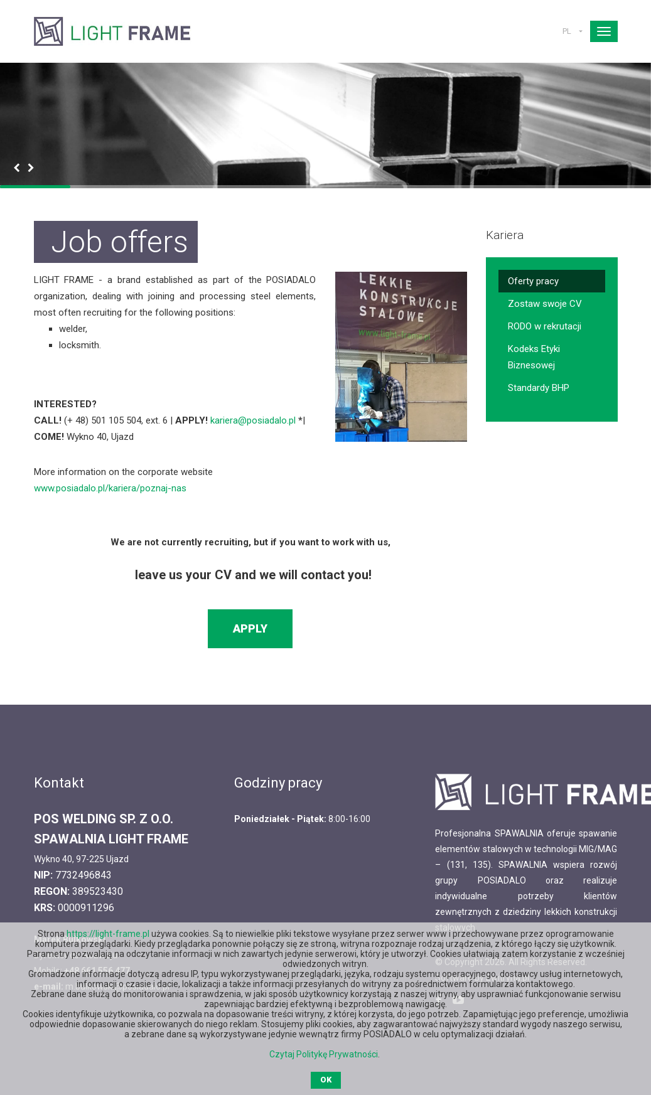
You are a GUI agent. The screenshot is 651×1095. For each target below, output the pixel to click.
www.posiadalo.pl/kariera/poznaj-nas (110, 488)
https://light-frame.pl (108, 934)
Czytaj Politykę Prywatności (323, 1054)
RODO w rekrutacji (544, 326)
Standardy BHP (538, 387)
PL (566, 31)
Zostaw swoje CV (545, 303)
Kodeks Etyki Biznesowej (534, 357)
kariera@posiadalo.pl (253, 420)
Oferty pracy (533, 281)
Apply (250, 628)
